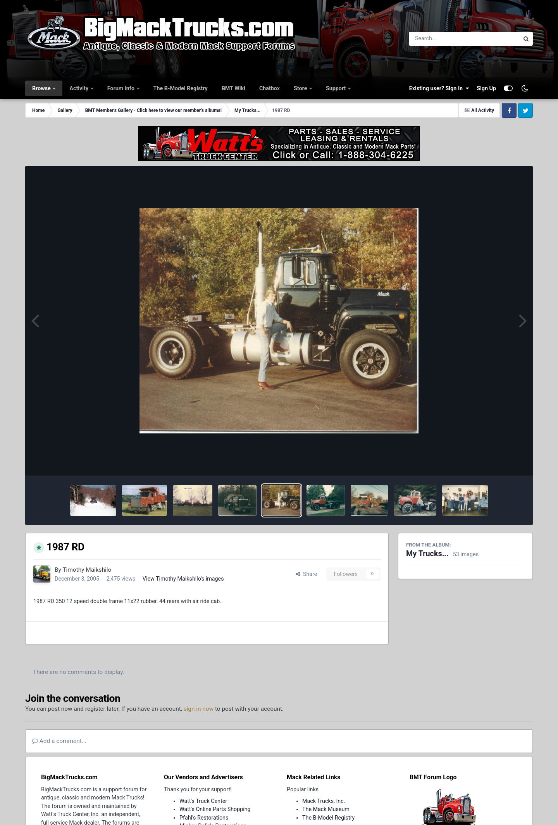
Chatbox (269, 88)
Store (301, 88)
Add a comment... (59, 740)
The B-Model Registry (180, 88)
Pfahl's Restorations (203, 818)
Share (306, 574)
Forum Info (121, 88)
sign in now (199, 708)
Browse (42, 88)
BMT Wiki (233, 88)
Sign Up (486, 88)
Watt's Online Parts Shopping (215, 809)
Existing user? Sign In (439, 88)
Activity (79, 88)
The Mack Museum (326, 809)
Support (336, 88)
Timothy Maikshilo (86, 569)
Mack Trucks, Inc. (323, 801)
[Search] (443, 39)
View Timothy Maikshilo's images (183, 579)
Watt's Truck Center (203, 801)
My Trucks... (427, 553)
